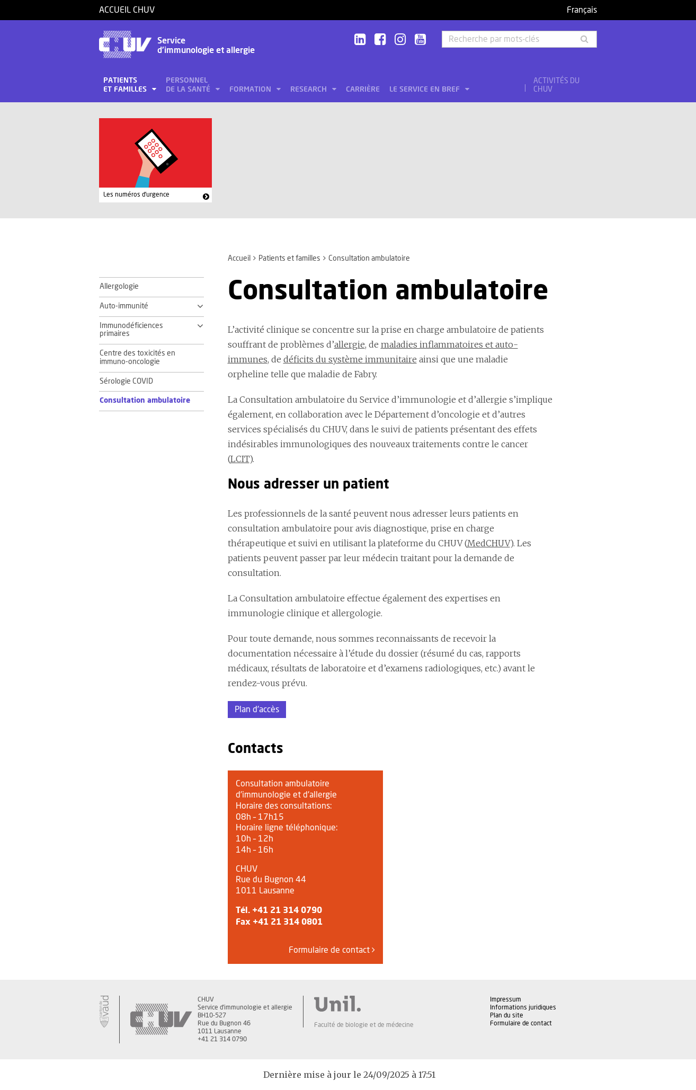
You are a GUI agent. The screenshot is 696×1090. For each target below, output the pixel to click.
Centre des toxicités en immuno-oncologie (137, 358)
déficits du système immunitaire (350, 359)
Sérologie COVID (126, 381)
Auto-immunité (124, 306)
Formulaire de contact (332, 949)
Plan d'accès (257, 709)
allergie (349, 344)
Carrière (363, 89)
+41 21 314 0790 (287, 910)
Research (309, 89)
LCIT (239, 459)
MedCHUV (488, 543)
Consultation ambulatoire (145, 400)
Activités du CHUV (556, 85)
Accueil (239, 258)
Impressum (505, 999)
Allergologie (119, 286)
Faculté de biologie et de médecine (364, 1025)
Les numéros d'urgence (136, 194)
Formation (251, 89)
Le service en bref (425, 89)
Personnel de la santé (189, 85)
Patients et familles (126, 85)
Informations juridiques (523, 1007)
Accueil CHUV (127, 10)
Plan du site (506, 1015)
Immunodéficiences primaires (131, 330)
